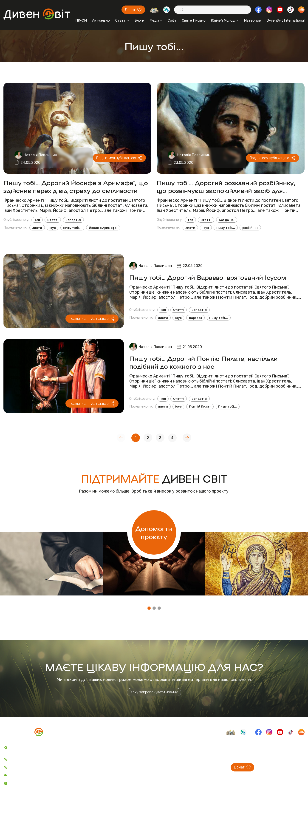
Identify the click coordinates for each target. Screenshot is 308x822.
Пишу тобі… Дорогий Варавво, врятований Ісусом (207, 277)
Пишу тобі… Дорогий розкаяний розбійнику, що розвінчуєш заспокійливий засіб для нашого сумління (226, 186)
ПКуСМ (81, 20)
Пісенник (110, 747)
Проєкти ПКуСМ (182, 754)
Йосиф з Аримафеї (103, 228)
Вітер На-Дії (113, 767)
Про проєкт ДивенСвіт (188, 747)
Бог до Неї (73, 220)
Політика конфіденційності (27, 809)
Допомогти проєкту (154, 532)
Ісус (52, 228)
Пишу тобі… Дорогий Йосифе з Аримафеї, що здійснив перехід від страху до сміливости (75, 186)
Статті (122, 20)
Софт (172, 20)
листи (37, 228)
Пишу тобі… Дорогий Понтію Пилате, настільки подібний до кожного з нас (203, 362)
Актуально (101, 20)
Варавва (195, 318)
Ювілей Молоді (224, 20)
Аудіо (79, 767)
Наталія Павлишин (40, 155)
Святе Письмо (194, 20)
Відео (79, 773)
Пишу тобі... (72, 228)
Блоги (139, 20)
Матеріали (252, 20)
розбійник (250, 228)
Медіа (156, 20)
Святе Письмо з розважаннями (129, 760)
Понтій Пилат (200, 406)
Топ (37, 220)
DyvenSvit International (285, 20)
